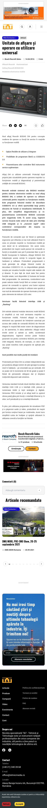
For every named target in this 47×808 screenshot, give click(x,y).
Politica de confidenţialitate (34, 688)
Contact (32, 448)
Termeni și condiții (30, 693)
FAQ (24, 703)
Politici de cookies (30, 698)
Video (4, 704)
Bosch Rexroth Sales (29, 434)
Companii (6, 699)
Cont (4, 720)
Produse (6, 693)
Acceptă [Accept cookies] (19, 804)
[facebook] (10, 125)
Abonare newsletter (23, 659)
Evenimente (7, 709)
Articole (5, 688)
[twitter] (20, 125)
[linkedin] (15, 125)
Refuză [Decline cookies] (6, 804)
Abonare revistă (29, 708)
